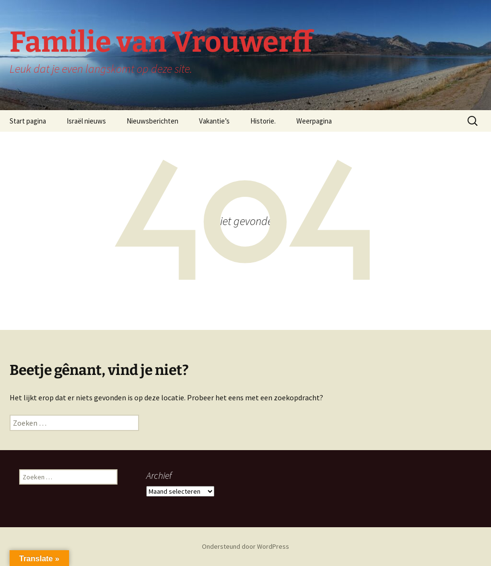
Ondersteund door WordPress (245, 546)
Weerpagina (314, 120)
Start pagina (28, 120)
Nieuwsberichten (152, 120)
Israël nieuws (86, 120)
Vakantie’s (214, 120)
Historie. (263, 120)
